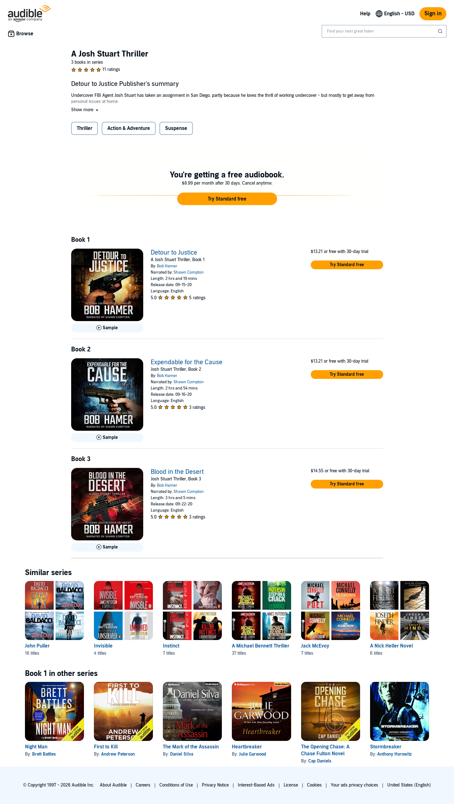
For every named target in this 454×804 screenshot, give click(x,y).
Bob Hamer (167, 266)
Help (365, 14)
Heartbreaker (247, 747)
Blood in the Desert (177, 472)
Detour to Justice (174, 252)
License (291, 785)
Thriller (84, 128)
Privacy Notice (215, 785)
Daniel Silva (181, 754)
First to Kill (106, 747)
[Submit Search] (441, 31)
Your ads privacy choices (354, 785)
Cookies (314, 785)
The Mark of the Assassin (191, 747)
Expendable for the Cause (186, 362)
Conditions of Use (176, 785)
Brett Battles (44, 754)
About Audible (113, 785)
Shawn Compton (188, 272)
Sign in (433, 13)
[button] (85, 109)
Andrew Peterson (118, 754)
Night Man (36, 747)
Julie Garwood (252, 754)
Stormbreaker (385, 747)
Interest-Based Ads (256, 785)
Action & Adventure (128, 128)
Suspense (176, 128)
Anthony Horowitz (394, 754)
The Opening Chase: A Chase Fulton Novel (325, 750)
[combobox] (384, 31)
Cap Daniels (319, 761)
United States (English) (409, 785)
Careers (143, 785)
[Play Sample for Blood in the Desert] (107, 547)
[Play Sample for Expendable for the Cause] (107, 437)
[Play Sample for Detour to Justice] (107, 328)
